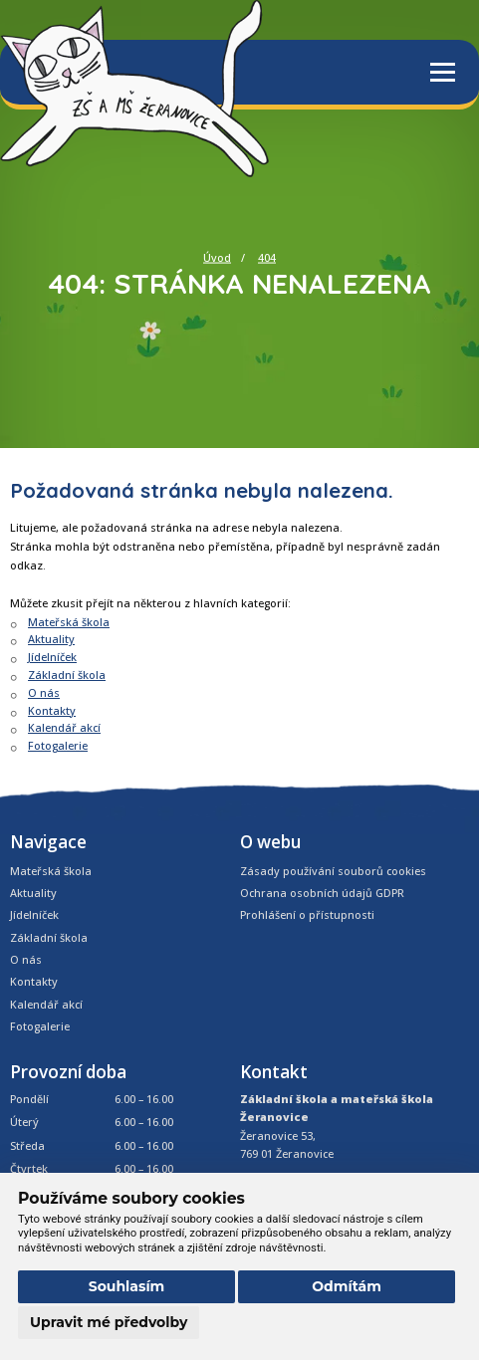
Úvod (217, 257)
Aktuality (51, 638)
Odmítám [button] (346, 1286)
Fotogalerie (58, 745)
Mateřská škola (69, 621)
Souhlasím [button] (127, 1286)
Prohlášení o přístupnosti (307, 914)
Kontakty (52, 710)
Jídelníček (52, 656)
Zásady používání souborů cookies (333, 870)
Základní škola (67, 674)
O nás (44, 692)
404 (267, 257)
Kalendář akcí (64, 727)
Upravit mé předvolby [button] (108, 1322)
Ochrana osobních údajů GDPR (322, 892)
